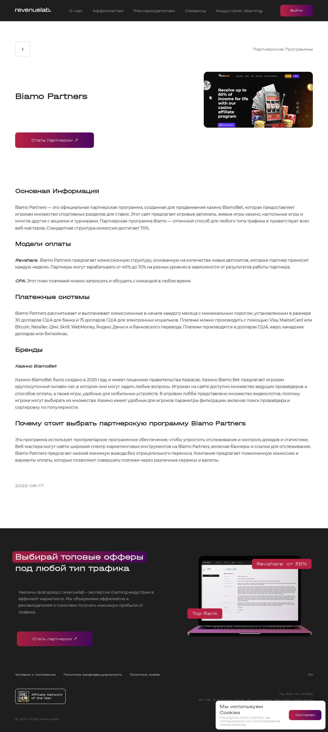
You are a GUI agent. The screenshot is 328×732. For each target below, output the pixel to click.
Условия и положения (35, 674)
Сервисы (195, 10)
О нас (76, 10)
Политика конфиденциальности (93, 674)
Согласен (305, 715)
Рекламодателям (154, 10)
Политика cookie (145, 674)
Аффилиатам (108, 10)
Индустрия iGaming (239, 10)
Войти (296, 10)
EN (310, 674)
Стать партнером (54, 140)
